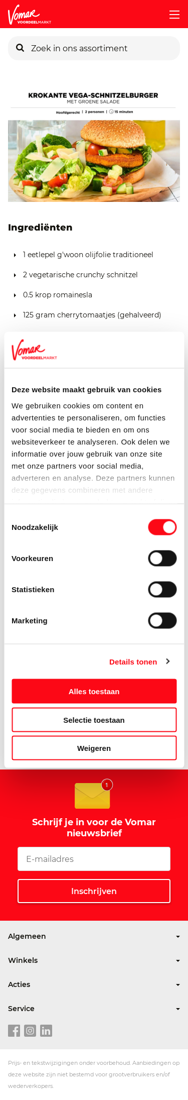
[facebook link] (14, 1031)
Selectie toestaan (94, 719)
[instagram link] (30, 1031)
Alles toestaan (94, 691)
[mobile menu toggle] (170, 15)
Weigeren (94, 748)
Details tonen (133, 661)
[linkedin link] (46, 1031)
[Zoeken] (20, 48)
